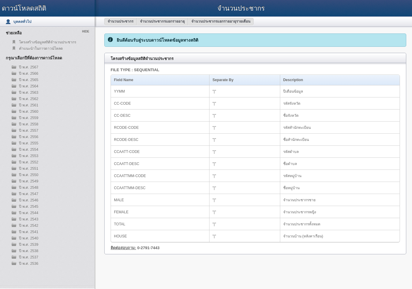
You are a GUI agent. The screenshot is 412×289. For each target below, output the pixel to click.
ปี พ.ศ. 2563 (28, 93)
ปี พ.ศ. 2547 (28, 194)
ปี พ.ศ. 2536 (28, 264)
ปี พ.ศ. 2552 (28, 162)
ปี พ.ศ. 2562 (28, 99)
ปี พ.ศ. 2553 (28, 156)
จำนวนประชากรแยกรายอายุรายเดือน (220, 21)
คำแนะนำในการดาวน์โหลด (41, 48)
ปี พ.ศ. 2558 (28, 124)
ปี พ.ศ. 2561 (28, 105)
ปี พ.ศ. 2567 (28, 67)
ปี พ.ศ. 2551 (28, 169)
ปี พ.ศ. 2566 (28, 73)
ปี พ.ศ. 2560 (28, 112)
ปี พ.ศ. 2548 (28, 188)
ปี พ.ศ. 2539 (28, 245)
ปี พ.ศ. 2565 (28, 80)
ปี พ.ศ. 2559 (28, 118)
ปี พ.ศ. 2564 (28, 86)
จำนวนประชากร (120, 21)
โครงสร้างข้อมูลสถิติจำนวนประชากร (47, 42)
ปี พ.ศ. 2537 (28, 257)
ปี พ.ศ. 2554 (28, 150)
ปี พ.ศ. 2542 (28, 226)
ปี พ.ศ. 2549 (28, 181)
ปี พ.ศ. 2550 (28, 175)
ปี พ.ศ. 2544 (28, 213)
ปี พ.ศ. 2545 (28, 207)
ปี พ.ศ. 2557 (28, 131)
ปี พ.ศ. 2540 (28, 238)
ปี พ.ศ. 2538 (28, 251)
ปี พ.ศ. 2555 (28, 143)
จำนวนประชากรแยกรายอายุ (162, 21)
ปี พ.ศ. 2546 (28, 200)
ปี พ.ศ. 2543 (28, 219)
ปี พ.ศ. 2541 (28, 232)
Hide (85, 31)
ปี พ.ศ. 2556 (28, 137)
